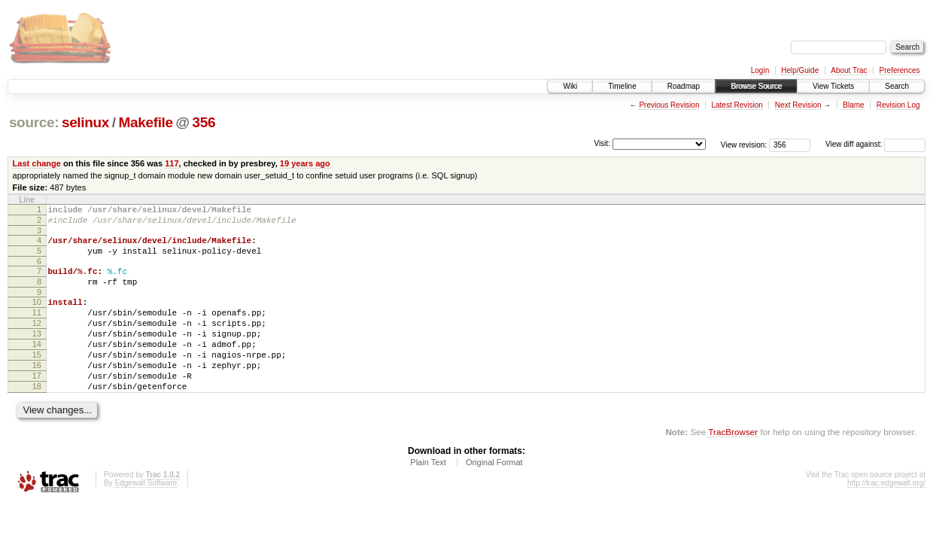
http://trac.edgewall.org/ (886, 517)
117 (171, 163)
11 (36, 328)
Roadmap (683, 86)
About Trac (849, 70)
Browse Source (756, 86)
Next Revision (798, 105)
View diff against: (875, 144)
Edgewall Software (145, 517)
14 (36, 366)
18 (36, 417)
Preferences (900, 70)
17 (36, 405)
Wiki (570, 86)
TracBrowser (733, 465)
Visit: (602, 143)
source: (34, 122)
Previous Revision (669, 105)
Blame (853, 105)
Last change (37, 163)
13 (36, 353)
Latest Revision (736, 105)
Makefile (146, 122)
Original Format (494, 496)
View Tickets (833, 86)
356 (204, 122)
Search (897, 86)
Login (760, 70)
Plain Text (428, 496)
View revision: (744, 144)
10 (36, 315)
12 (36, 341)
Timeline (622, 86)
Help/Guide (800, 70)
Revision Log (898, 105)
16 (36, 392)
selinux (85, 122)
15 (36, 379)
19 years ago (305, 163)
